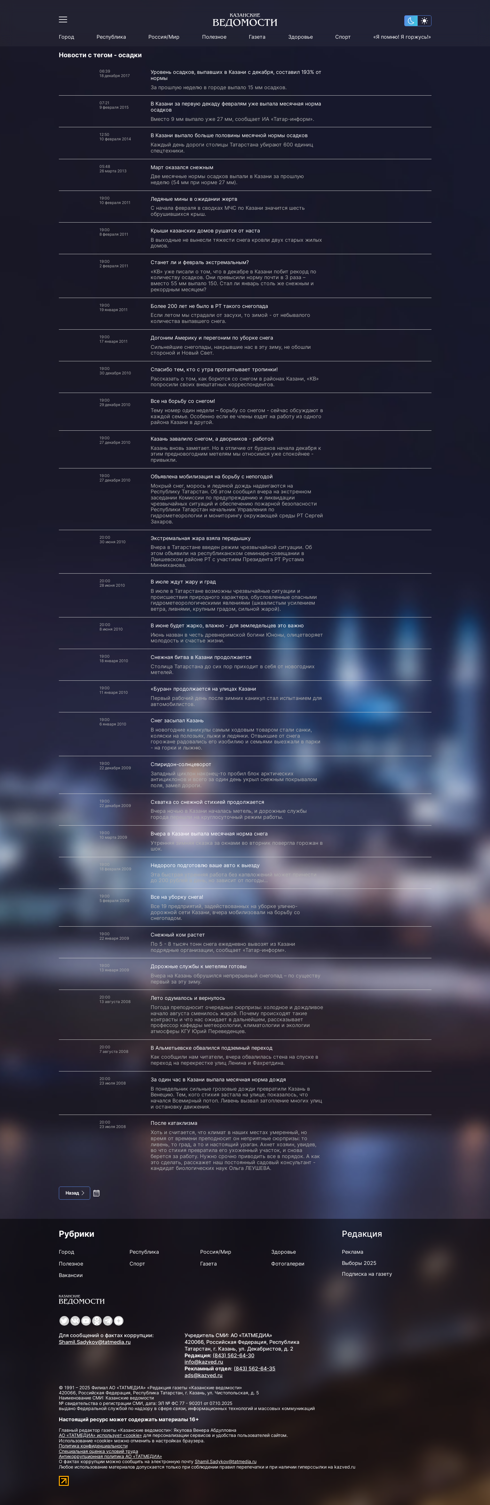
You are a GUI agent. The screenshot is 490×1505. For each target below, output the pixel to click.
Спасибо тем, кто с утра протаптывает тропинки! (214, 369)
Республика (111, 37)
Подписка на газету (367, 1274)
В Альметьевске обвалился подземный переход (212, 1048)
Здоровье (300, 37)
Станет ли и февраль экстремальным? (200, 262)
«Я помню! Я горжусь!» (402, 37)
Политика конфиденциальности (93, 1445)
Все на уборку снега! (177, 897)
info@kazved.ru (204, 1362)
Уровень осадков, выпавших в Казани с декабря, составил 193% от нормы (236, 75)
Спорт (343, 37)
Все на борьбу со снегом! (183, 401)
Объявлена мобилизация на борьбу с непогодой (212, 476)
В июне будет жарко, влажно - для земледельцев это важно (227, 625)
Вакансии (71, 1275)
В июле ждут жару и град (183, 581)
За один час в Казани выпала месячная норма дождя (218, 1079)
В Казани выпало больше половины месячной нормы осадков (229, 135)
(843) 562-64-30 (233, 1355)
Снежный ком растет (178, 934)
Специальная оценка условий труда (98, 1451)
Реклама (352, 1252)
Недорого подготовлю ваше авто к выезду (205, 865)
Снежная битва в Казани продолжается (201, 657)
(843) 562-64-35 (254, 1368)
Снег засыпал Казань (177, 720)
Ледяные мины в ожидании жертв (194, 199)
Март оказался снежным (182, 167)
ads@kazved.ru (204, 1375)
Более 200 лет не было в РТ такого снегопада (209, 306)
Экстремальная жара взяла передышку (201, 538)
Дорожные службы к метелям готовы (199, 966)
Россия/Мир (163, 37)
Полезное (214, 37)
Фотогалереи (287, 1263)
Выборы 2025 (359, 1263)
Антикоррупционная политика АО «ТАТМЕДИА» (110, 1456)
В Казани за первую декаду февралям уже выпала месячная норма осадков (236, 106)
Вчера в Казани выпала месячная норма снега (209, 833)
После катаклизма (174, 1123)
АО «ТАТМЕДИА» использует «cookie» (100, 1435)
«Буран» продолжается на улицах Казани (203, 689)
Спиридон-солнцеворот (181, 764)
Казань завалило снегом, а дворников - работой (212, 438)
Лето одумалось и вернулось (188, 998)
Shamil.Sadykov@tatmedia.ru (95, 1342)
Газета (257, 37)
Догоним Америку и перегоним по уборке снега (212, 337)
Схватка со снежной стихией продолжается (207, 802)
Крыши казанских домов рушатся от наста (205, 230)
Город (66, 37)
